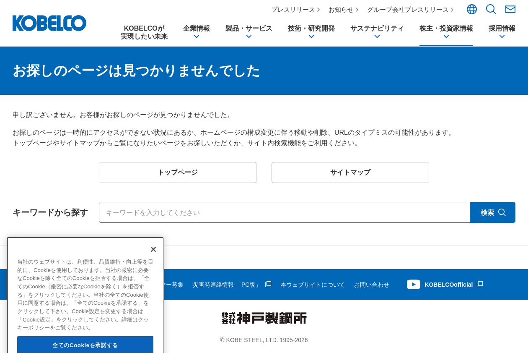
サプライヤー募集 (160, 284)
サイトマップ (30, 284)
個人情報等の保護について (92, 284)
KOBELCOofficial (448, 284)
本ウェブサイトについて (312, 284)
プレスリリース (293, 9)
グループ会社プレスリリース (408, 9)
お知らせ (341, 9)
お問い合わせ (371, 284)
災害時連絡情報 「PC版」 (227, 284)
